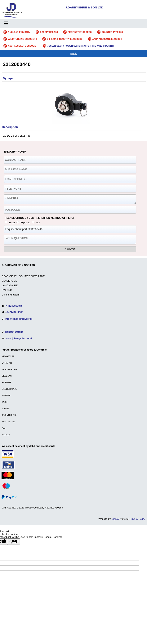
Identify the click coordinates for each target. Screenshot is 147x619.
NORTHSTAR (8, 421)
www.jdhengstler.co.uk (19, 338)
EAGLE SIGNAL (9, 389)
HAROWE (6, 382)
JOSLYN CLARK (9, 415)
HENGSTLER (8, 356)
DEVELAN (6, 376)
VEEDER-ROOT (9, 369)
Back (73, 53)
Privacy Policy (137, 518)
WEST (5, 402)
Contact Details (14, 331)
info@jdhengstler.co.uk (18, 318)
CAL (4, 428)
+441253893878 (13, 305)
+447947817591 (14, 312)
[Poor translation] (14, 541)
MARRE (5, 408)
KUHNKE (6, 395)
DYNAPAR (7, 363)
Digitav (115, 518)
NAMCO (6, 434)
